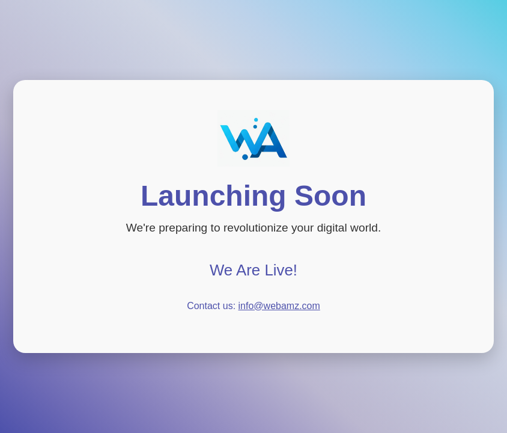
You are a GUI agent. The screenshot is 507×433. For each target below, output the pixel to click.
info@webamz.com (279, 306)
